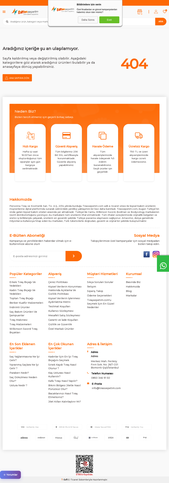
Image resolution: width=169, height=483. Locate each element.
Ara (160, 21)
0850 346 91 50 (100, 377)
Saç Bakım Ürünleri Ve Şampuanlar (23, 313)
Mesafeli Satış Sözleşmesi (64, 315)
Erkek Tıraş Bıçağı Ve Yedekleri (22, 284)
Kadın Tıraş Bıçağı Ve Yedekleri (22, 292)
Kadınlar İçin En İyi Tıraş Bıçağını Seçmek (63, 358)
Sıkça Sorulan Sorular (100, 282)
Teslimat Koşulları (59, 306)
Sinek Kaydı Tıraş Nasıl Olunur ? (62, 366)
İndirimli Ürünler (19, 307)
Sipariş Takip (95, 291)
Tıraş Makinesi (18, 319)
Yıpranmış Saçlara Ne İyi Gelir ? (24, 366)
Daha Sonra (88, 19)
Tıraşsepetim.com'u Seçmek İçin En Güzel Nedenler (100, 303)
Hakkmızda (133, 286)
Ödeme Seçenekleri (99, 295)
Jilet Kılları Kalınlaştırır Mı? (64, 401)
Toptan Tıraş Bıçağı (21, 298)
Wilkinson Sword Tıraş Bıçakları (23, 330)
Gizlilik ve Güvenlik (60, 324)
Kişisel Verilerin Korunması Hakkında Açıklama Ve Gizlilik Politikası (65, 290)
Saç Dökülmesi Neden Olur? (23, 379)
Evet (109, 19)
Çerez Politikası (58, 282)
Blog (129, 291)
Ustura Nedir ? (18, 385)
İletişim (91, 286)
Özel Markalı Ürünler (61, 328)
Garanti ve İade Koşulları (63, 319)
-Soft (64, 479)
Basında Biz (133, 282)
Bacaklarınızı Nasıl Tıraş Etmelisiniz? (63, 395)
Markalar (131, 295)
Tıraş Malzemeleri (20, 324)
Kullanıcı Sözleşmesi (60, 310)
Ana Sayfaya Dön (17, 78)
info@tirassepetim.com (106, 388)
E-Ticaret (73, 479)
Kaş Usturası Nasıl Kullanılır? (59, 374)
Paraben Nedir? (19, 372)
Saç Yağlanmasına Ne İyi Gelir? (24, 358)
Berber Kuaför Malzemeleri (26, 302)
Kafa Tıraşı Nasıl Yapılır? (62, 380)
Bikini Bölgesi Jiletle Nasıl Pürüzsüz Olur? (64, 387)
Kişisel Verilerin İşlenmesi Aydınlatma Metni (64, 300)
